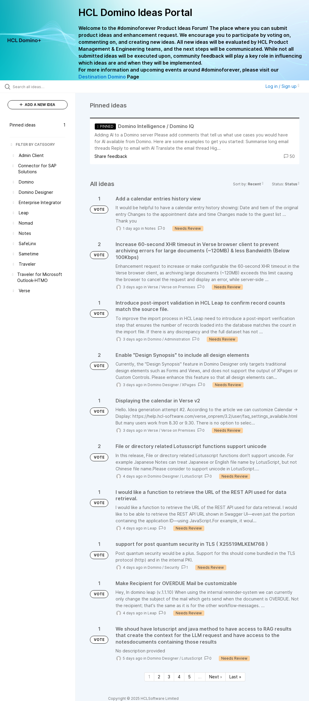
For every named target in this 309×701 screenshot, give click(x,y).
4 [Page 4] (179, 676)
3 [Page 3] (169, 676)
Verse (153, 287)
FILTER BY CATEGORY (32, 144)
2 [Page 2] (159, 676)
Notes (150, 228)
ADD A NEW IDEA (37, 104)
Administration (177, 339)
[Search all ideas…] (40, 86)
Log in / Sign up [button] (282, 86)
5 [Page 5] (189, 676)
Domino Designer (163, 385)
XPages (189, 385)
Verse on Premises (178, 287)
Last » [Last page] (235, 676)
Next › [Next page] (215, 676)
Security (171, 567)
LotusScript (192, 476)
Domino (154, 339)
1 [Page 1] (149, 676)
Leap (152, 528)
